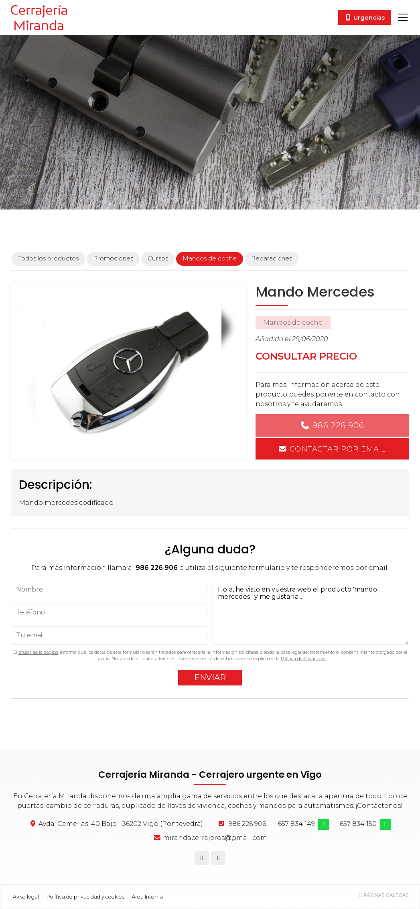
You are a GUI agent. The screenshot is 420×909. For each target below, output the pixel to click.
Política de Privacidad (303, 658)
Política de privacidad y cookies (85, 897)
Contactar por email (338, 448)
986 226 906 (338, 425)
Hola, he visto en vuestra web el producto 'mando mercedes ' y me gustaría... (311, 613)
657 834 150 (358, 824)
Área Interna (147, 897)
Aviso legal (26, 897)
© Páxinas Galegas (384, 895)
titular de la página (38, 652)
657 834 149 (296, 824)
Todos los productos (48, 258)
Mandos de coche (293, 322)
